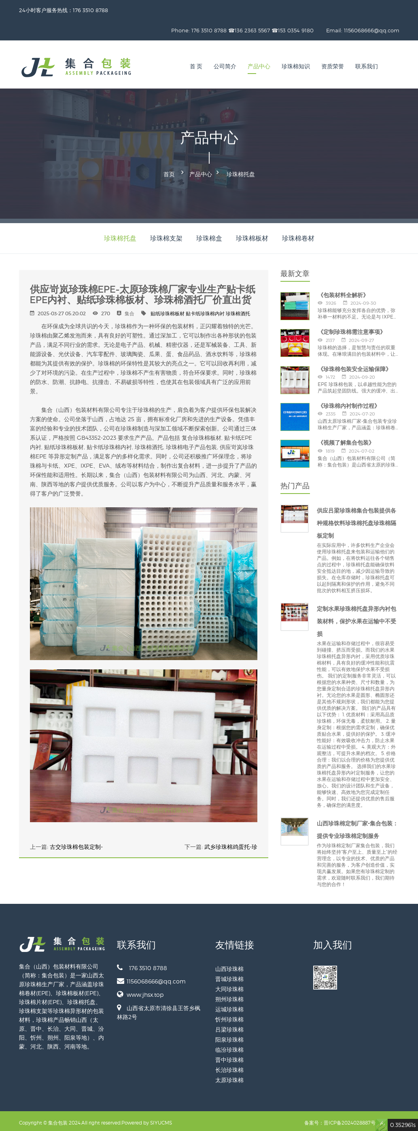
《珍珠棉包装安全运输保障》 (354, 365)
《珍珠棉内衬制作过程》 (349, 402)
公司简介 (225, 66)
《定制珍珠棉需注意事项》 (352, 328)
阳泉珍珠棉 (229, 1035)
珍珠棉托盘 (241, 172)
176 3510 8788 (142, 964)
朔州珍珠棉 (229, 995)
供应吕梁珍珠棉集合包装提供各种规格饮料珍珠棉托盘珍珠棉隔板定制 (356, 519)
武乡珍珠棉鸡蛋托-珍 (230, 843)
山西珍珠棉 (229, 965)
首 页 (196, 66)
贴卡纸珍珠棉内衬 (205, 310)
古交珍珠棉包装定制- (76, 843)
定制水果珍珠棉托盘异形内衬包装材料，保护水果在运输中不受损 (356, 617)
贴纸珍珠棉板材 (168, 310)
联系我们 (366, 66)
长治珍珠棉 (229, 1066)
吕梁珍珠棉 (229, 1025)
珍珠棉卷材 (298, 234)
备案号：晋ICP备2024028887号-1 (341, 1119)
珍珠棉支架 (166, 234)
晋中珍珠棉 (229, 1056)
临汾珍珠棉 (229, 1045)
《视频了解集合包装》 (346, 439)
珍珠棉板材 (252, 234)
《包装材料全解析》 (343, 291)
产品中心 (259, 66)
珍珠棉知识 (296, 66)
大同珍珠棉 (229, 985)
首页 (169, 172)
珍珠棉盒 (209, 234)
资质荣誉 (332, 66)
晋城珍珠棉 (229, 975)
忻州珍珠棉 (229, 1015)
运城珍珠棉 (229, 1005)
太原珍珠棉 (229, 1076)
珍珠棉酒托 (238, 310)
